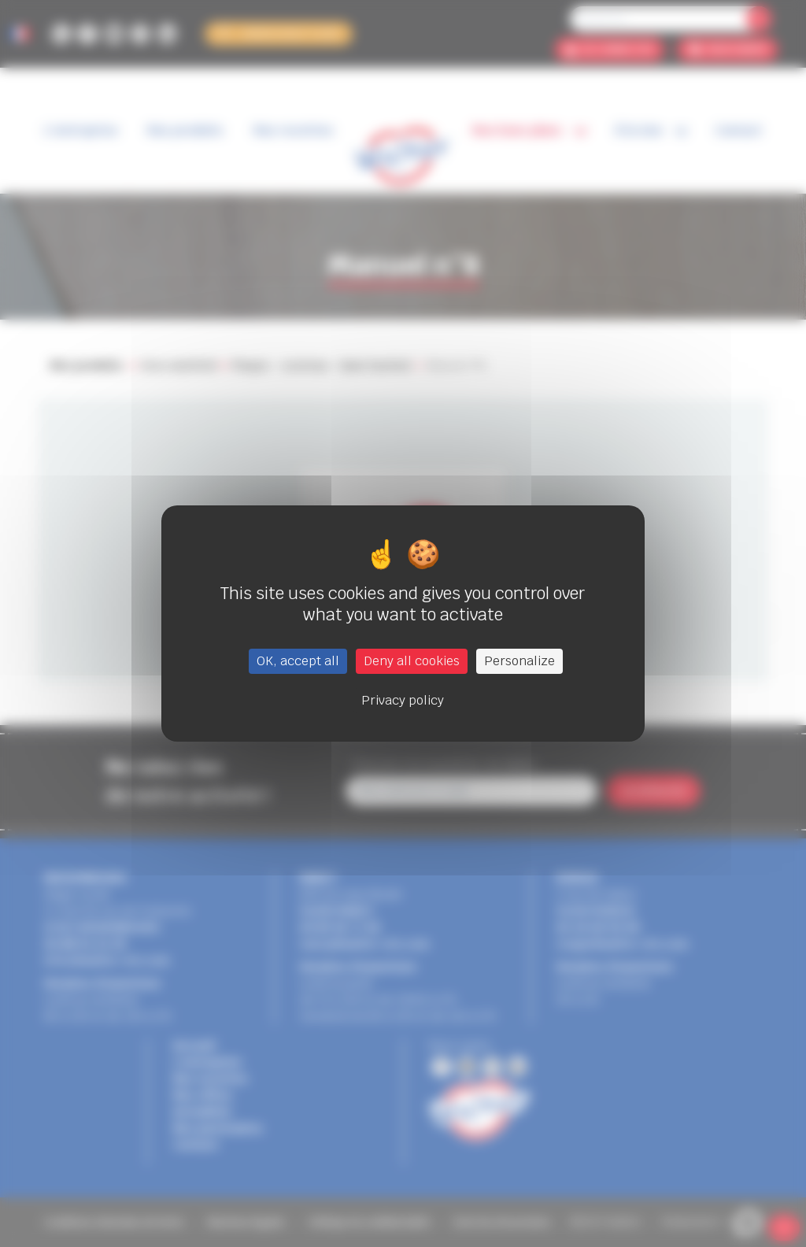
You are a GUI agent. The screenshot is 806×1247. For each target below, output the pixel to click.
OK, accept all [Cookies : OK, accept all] (298, 661)
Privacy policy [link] (402, 700)
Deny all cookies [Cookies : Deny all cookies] (412, 661)
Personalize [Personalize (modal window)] (519, 661)
